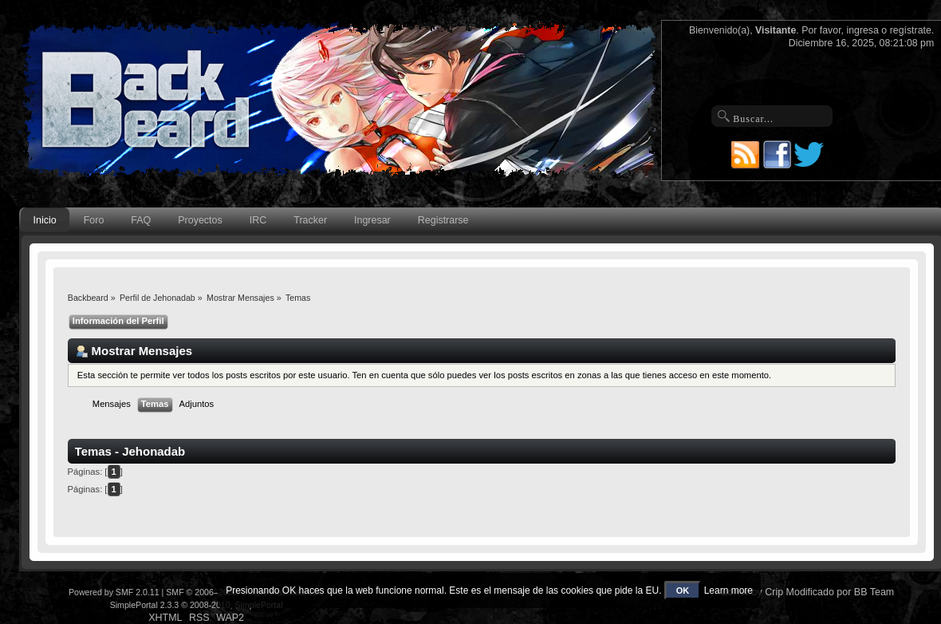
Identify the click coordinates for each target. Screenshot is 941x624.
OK (683, 590)
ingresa (862, 30)
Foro (94, 220)
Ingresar (372, 220)
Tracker (310, 220)
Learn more (728, 590)
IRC (258, 220)
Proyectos (200, 220)
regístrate (910, 30)
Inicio (45, 220)
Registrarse (443, 220)
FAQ (141, 220)
